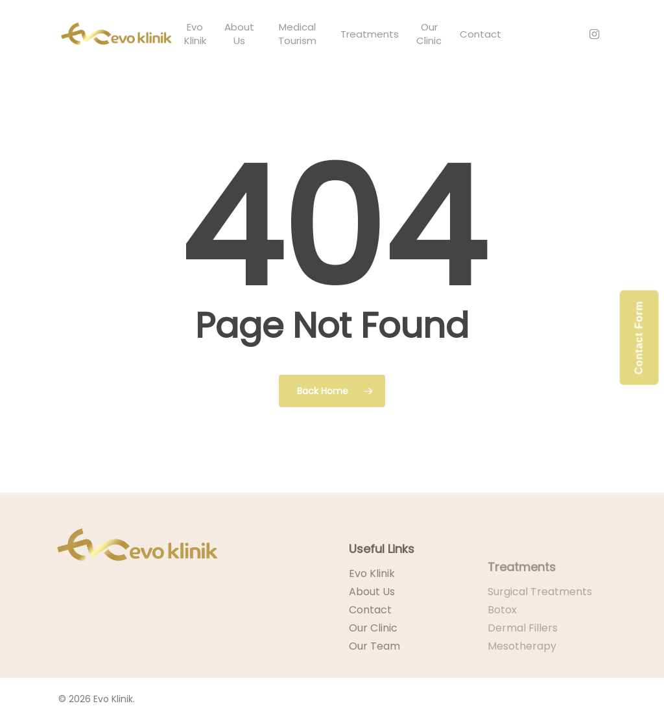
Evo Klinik (372, 594)
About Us (372, 612)
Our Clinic (373, 648)
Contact (370, 630)
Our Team (374, 666)
